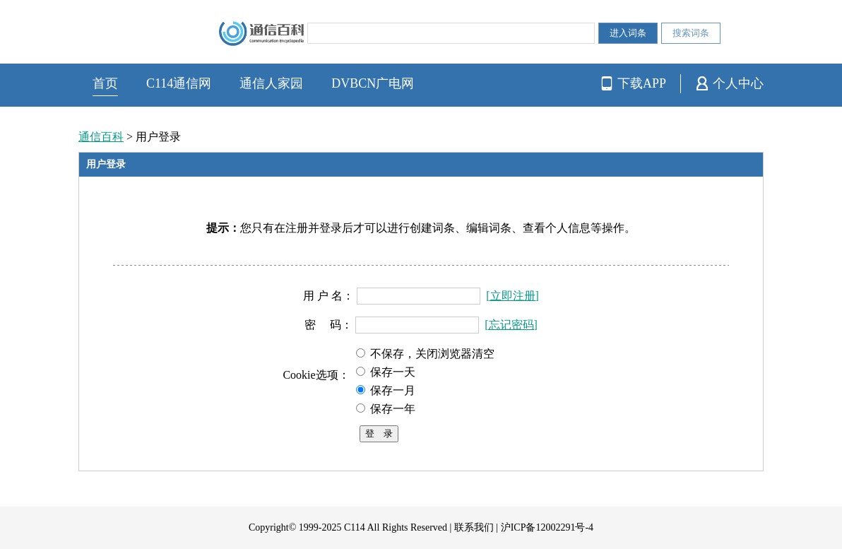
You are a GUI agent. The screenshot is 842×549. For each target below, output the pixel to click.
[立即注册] (512, 296)
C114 (354, 527)
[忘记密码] (511, 325)
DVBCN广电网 (372, 83)
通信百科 (101, 137)
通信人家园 (271, 83)
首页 (105, 83)
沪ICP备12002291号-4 (547, 527)
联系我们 (474, 527)
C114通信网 (178, 83)
